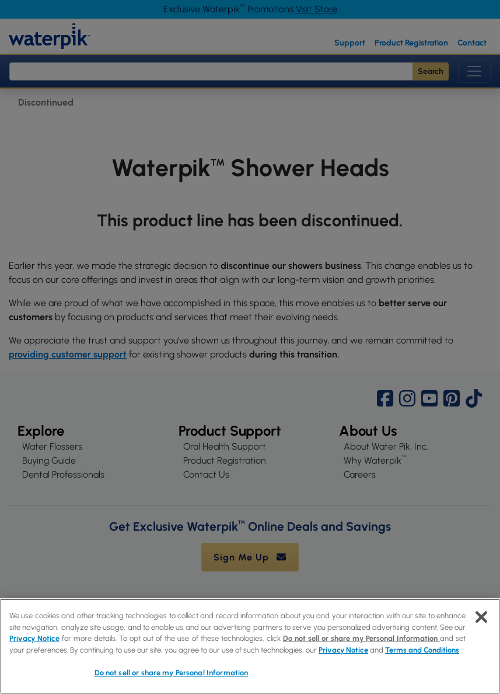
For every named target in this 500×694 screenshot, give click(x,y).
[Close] (481, 617)
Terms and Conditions (422, 650)
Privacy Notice (34, 638)
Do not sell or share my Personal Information (361, 638)
